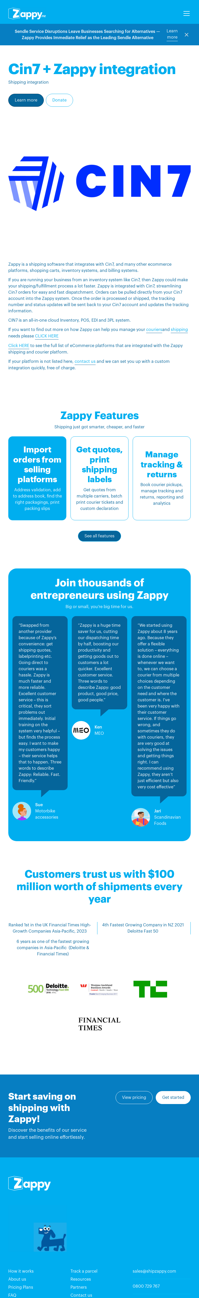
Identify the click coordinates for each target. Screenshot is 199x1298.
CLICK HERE (47, 336)
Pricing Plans (20, 1287)
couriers (154, 330)
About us (17, 1279)
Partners (78, 1287)
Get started (173, 1097)
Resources (80, 1279)
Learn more (172, 34)
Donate (59, 100)
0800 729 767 (146, 1286)
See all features (99, 536)
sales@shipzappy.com (154, 1271)
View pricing (134, 1097)
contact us (85, 361)
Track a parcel (83, 1271)
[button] (185, 13)
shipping (179, 330)
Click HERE (18, 346)
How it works (21, 1271)
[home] (27, 13)
